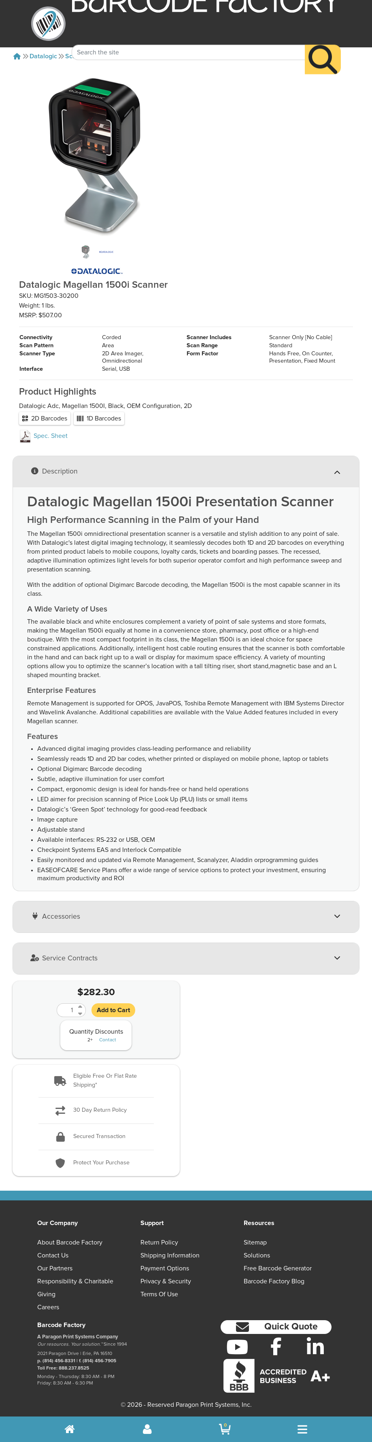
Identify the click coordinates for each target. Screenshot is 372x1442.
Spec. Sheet (43, 436)
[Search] (323, 47)
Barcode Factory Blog (274, 1281)
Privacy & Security (165, 1281)
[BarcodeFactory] (48, 23)
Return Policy (159, 1242)
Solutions (257, 1255)
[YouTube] (237, 1347)
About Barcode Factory (69, 1242)
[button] (96, 1081)
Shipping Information (170, 1255)
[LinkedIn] (315, 1347)
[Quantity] (66, 1010)
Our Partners (54, 1268)
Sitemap (255, 1242)
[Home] (17, 56)
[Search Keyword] (189, 39)
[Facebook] (276, 1346)
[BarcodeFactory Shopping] (225, 1429)
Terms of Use (159, 1294)
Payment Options (164, 1268)
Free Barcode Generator (278, 1268)
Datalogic (43, 56)
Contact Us (52, 1255)
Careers (48, 1307)
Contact (107, 1040)
